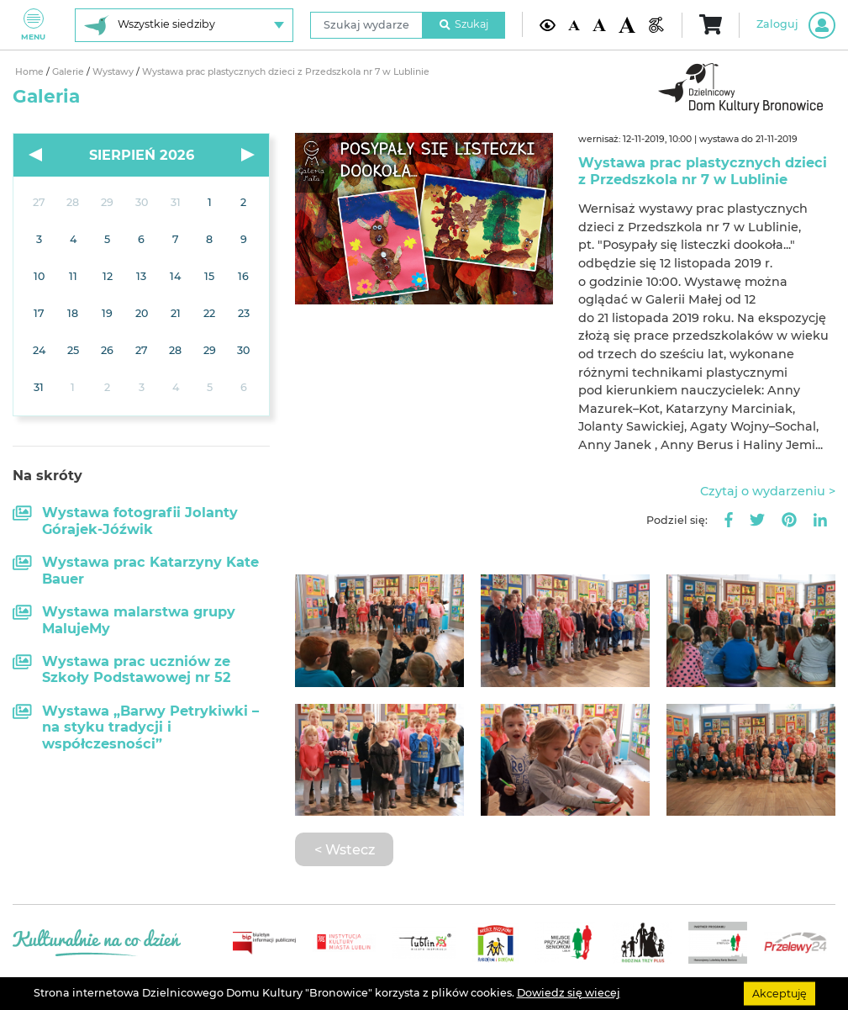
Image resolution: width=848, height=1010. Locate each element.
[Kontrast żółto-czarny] (548, 24)
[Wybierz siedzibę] (184, 25)
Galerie (69, 71)
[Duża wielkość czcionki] (627, 25)
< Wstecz (344, 849)
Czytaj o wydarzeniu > (767, 491)
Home (30, 71)
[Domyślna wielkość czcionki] (573, 25)
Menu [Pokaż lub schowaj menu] (33, 24)
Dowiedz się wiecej (568, 992)
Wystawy (114, 71)
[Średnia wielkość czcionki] (600, 25)
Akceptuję (779, 992)
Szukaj (464, 24)
